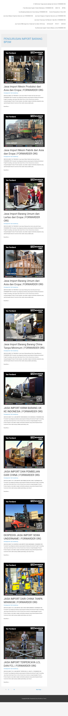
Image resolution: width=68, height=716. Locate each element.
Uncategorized (7, 96)
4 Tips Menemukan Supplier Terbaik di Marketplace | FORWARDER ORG (38, 8)
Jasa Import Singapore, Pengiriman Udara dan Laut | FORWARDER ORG (50, 16)
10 (14, 703)
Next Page (39, 703)
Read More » (6, 110)
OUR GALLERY (50, 24)
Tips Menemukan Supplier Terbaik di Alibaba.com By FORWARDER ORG (50, 28)
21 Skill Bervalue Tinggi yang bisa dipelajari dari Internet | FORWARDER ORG (49, 4)
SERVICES (63, 24)
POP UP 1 (57, 24)
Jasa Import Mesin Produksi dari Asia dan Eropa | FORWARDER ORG (23, 90)
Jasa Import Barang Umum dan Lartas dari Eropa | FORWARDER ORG (23, 224)
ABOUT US (57, 8)
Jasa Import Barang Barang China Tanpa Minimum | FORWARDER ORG (24, 358)
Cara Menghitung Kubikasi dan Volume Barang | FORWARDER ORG (33, 12)
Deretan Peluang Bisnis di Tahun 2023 (57, 12)
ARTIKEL (64, 8)
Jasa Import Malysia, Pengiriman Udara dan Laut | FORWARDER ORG (18, 16)
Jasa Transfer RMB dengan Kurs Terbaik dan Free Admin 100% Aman (30, 24)
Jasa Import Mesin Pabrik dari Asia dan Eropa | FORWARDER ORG (22, 157)
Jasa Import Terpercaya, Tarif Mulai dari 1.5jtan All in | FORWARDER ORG (50, 20)
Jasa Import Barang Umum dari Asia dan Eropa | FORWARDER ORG (22, 291)
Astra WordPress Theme (41, 712)
